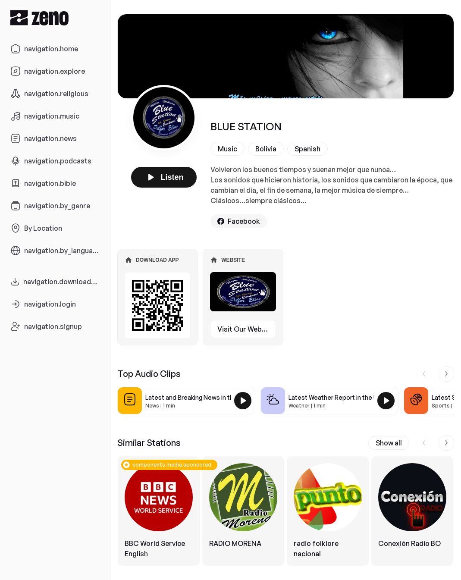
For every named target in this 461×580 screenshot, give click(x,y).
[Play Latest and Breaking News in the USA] (242, 400)
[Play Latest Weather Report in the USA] (386, 400)
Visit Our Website (245, 329)
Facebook (238, 221)
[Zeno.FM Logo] (55, 17)
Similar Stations (149, 442)
